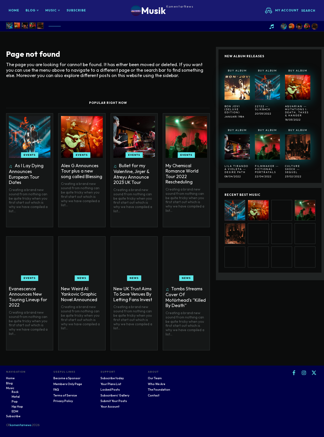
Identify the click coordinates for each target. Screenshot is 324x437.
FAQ (56, 389)
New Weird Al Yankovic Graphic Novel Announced (79, 294)
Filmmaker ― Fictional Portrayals (267, 169)
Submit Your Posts (113, 401)
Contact (153, 395)
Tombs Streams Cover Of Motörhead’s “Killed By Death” (186, 297)
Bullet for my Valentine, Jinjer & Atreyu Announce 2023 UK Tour (131, 174)
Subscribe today (112, 378)
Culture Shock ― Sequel (292, 169)
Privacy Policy (63, 401)
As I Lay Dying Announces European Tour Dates (26, 174)
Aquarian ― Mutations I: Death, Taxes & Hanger (297, 111)
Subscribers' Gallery (114, 395)
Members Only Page (67, 384)
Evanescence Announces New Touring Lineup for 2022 (28, 297)
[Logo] (162, 10)
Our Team (155, 378)
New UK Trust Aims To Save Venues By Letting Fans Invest (132, 294)
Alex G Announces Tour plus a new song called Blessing (81, 171)
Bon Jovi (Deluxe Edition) (232, 109)
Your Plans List (110, 384)
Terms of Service (65, 395)
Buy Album (237, 70)
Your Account (109, 406)
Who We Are (156, 384)
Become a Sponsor (66, 378)
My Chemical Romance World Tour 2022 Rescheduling (182, 174)
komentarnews (20, 425)
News (81, 278)
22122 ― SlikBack (263, 108)
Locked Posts (110, 389)
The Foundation (159, 389)
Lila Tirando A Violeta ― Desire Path (236, 169)
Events (30, 155)
